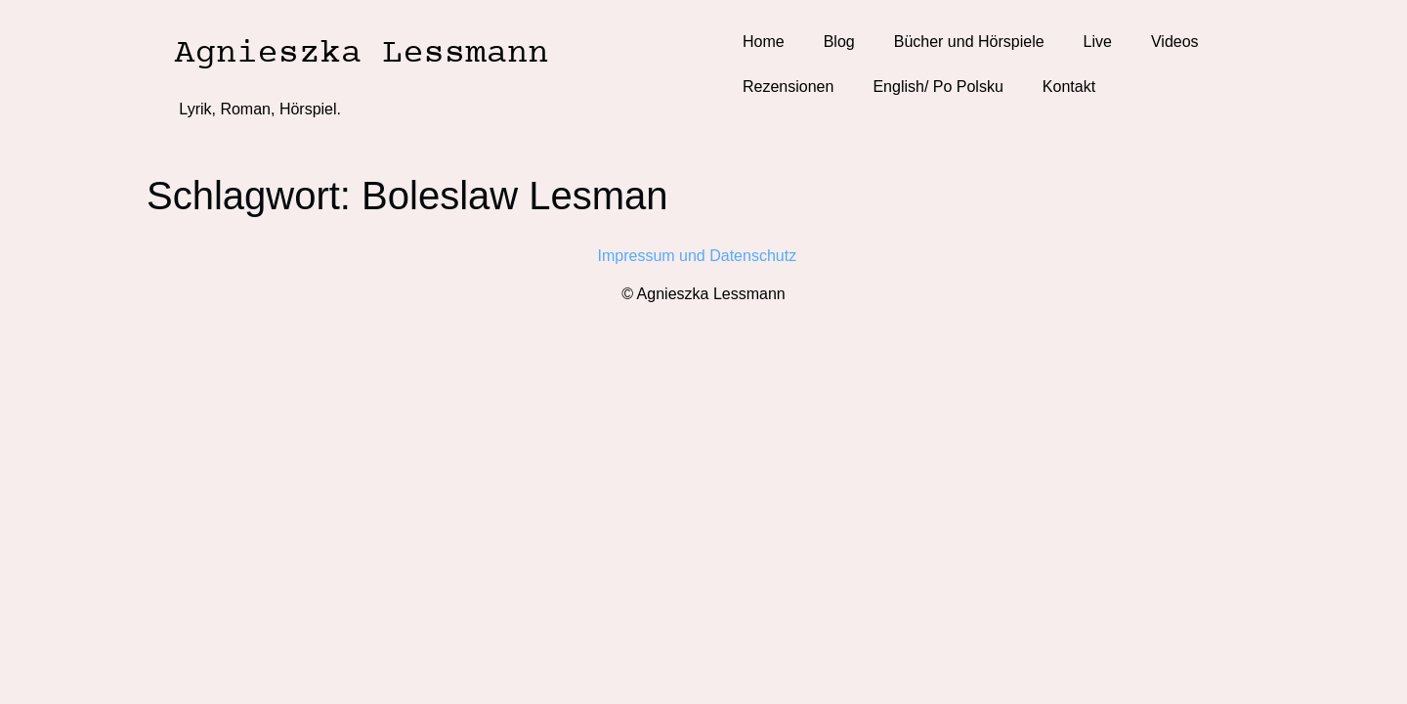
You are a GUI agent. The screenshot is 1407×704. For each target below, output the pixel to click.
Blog (839, 41)
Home (764, 41)
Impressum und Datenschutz (704, 255)
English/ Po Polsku (937, 86)
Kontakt (1069, 86)
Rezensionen (788, 86)
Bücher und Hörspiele (969, 41)
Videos (1175, 41)
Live (1098, 41)
